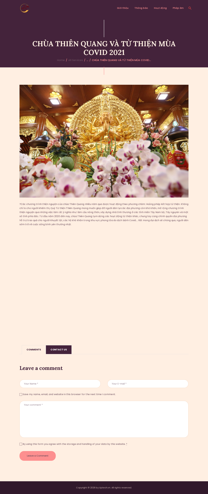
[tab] (34, 349)
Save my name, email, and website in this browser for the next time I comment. (69, 394)
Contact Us (59, 349)
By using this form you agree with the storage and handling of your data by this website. (75, 444)
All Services (75, 60)
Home (61, 60)
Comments (34, 349)
